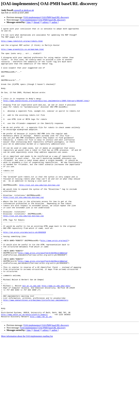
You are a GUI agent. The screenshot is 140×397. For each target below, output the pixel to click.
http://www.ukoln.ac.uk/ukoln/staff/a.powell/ (24, 372)
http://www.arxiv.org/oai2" (54, 283)
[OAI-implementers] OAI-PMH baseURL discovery (46, 17)
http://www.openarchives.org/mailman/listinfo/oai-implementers (35, 355)
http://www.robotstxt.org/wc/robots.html (22, 44)
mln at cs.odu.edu (31, 337)
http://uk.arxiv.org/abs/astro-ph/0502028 (24, 273)
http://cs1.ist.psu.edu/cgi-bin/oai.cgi (39, 216)
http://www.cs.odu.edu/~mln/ (56, 337)
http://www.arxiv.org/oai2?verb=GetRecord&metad (42, 298)
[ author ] (54, 22)
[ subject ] (45, 22)
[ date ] (29, 22)
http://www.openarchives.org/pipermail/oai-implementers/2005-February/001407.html (46, 115)
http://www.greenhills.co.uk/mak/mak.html (22, 54)
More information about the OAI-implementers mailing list (27, 394)
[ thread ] (37, 22)
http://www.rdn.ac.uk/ (41, 374)
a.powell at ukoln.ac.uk (24, 10)
